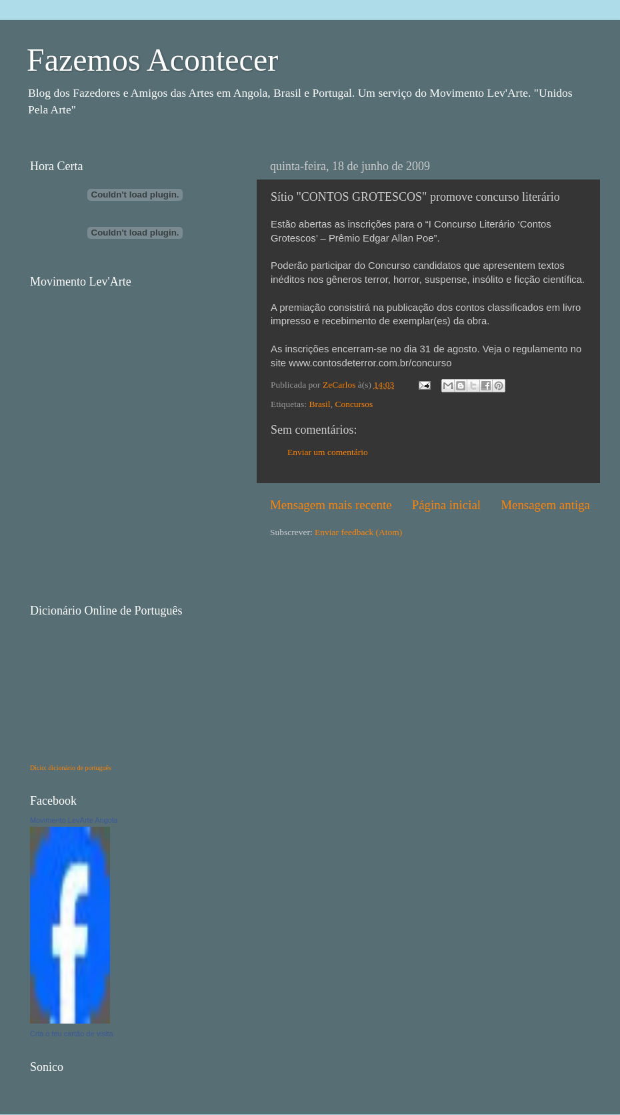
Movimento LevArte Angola (73, 820)
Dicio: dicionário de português (70, 767)
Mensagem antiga (545, 505)
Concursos (354, 404)
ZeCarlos (340, 385)
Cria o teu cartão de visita (71, 1034)
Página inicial (446, 505)
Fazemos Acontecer (152, 59)
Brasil (319, 404)
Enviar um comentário (327, 452)
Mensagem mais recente (331, 505)
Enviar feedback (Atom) (358, 532)
